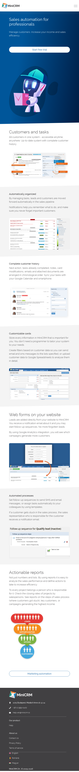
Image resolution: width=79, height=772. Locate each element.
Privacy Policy (15, 743)
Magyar (15, 763)
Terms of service (16, 748)
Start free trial (39, 49)
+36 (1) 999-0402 (20, 708)
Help (11, 725)
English (15, 753)
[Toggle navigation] (75, 6)
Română (15, 758)
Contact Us (14, 738)
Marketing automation (39, 673)
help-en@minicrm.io (21, 713)
